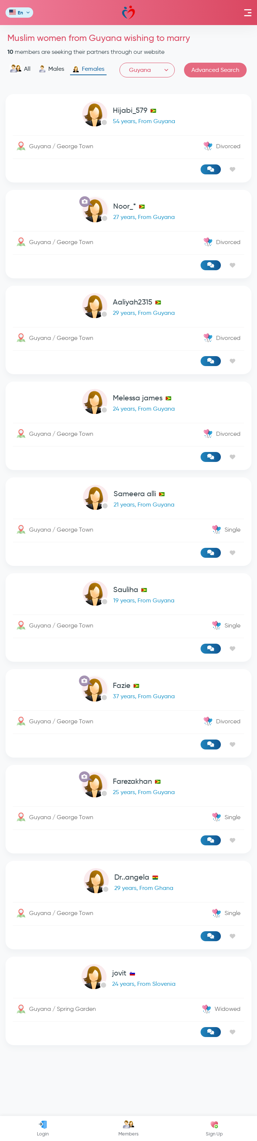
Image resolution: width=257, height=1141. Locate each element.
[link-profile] (128, 115)
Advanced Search (215, 69)
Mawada (128, 13)
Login (43, 1128)
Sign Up (214, 1128)
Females (88, 69)
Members (128, 1128)
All (20, 69)
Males (51, 69)
